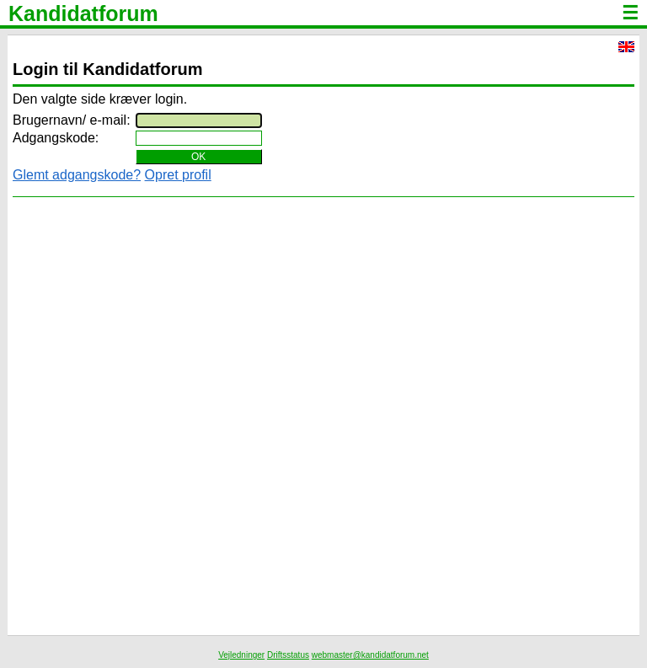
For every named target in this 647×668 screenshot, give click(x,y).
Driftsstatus (288, 655)
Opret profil (178, 175)
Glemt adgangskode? (77, 175)
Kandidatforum (83, 13)
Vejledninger (241, 655)
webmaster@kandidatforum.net (370, 655)
